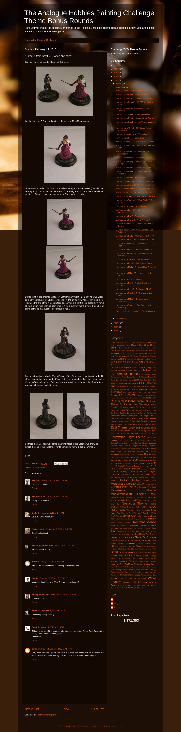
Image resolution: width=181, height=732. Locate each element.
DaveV (146, 418)
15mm (153, 342)
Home (65, 708)
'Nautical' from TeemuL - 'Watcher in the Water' (136, 196)
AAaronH (118, 356)
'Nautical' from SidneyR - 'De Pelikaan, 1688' (135, 185)
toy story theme (149, 564)
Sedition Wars (150, 543)
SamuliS (114, 538)
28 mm (153, 345)
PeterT (113, 516)
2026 (116, 65)
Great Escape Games (118, 449)
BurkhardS (115, 395)
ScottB (141, 540)
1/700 (121, 342)
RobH (127, 531)
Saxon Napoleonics (117, 540)
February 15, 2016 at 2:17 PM (53, 611)
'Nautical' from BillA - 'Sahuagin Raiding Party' (135, 98)
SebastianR (131, 543)
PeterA (139, 513)
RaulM (147, 519)
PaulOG (152, 506)
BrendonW (144, 389)
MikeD (113, 487)
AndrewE (121, 371)
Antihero (147, 370)
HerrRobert (115, 455)
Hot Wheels (124, 457)
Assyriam (148, 374)
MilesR (125, 486)
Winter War (132, 585)
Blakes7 (153, 387)
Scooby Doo (134, 540)
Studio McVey (151, 558)
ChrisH (153, 404)
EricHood (99, 726)
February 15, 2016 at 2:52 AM (59, 529)
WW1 (128, 588)
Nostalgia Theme (134, 503)
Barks (34, 513)
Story (134, 558)
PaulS (114, 509)
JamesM (151, 463)
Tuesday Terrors (133, 567)
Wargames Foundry (149, 572)
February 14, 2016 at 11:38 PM (54, 480)
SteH (121, 556)
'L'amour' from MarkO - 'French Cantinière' (134, 249)
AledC (148, 362)
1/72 (125, 342)
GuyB (119, 451)
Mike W (153, 484)
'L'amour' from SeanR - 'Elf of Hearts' (131, 206)
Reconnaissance (144, 522)
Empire (139, 427)
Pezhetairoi (120, 516)
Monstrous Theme (133, 490)
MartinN (136, 480)
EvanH (134, 433)
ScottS (43, 468)
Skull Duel (122, 549)
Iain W (120, 460)
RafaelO (130, 519)
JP (142, 469)
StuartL (141, 558)
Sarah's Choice (145, 537)
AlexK (153, 362)
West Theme (141, 582)
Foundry (114, 440)
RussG (148, 534)
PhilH (127, 515)
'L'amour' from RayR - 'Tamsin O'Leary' (132, 216)
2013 (116, 331)
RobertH (121, 531)
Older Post (97, 708)
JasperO (129, 466)
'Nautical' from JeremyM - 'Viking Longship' (134, 134)
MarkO (114, 480)
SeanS (121, 543)
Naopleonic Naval (117, 497)
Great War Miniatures (133, 449)
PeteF (113, 513)
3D (155, 350)
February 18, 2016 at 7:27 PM (59, 649)
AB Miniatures (144, 356)
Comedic (124, 410)
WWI (137, 588)
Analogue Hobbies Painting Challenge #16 (138, 368)
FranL (132, 440)
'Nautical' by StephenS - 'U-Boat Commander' (135, 181)
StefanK (114, 556)
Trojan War (115, 567)
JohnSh (127, 469)
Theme (141, 561)
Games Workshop (117, 443)
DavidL (120, 421)
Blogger (118, 726)
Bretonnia (152, 389)
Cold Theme (151, 407)
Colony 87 (114, 410)
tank (127, 561)
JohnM (113, 469)
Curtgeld (146, 416)
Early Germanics (150, 424)
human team (135, 457)
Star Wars (140, 553)
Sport (114, 552)
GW (124, 451)
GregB (145, 448)
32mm (151, 350)
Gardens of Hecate (141, 443)
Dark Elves (124, 418)
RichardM (123, 528)
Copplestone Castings (118, 413)
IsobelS (128, 463)
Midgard (147, 484)
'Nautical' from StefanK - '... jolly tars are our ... (135, 189)
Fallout (142, 434)
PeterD (152, 512)
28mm (114, 347)
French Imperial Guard (148, 440)
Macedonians (115, 477)
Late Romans (137, 475)
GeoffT (120, 446)
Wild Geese (122, 585)
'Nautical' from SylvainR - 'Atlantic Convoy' (134, 192)
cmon (144, 407)
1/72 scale (131, 342)
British (125, 392)
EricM (118, 434)
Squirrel (123, 552)
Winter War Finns (143, 585)
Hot (117, 457)
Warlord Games (118, 579)
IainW (126, 460)
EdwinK (132, 428)
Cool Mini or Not (149, 410)
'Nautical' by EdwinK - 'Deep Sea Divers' (133, 114)
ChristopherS (116, 407)
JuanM (146, 469)
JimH (148, 466)
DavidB (114, 421)
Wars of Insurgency (137, 579)
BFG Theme (147, 383)
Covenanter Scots (133, 413)
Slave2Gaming (132, 549)
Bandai (113, 380)
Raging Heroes (139, 519)
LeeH (147, 474)
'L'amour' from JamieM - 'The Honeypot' (133, 259)
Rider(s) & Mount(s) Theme (139, 528)
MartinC (124, 480)
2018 (116, 73)
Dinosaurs (152, 421)
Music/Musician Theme (128, 494)
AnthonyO (137, 370)
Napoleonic (130, 497)
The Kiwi (36, 480)
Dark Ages (115, 418)
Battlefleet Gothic (146, 380)
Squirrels (131, 553)
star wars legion (150, 553)
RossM (138, 534)
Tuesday (122, 567)
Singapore (147, 546)
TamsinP (36, 611)
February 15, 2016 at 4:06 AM (51, 562)
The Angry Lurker (40, 545)
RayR (153, 518)
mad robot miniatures (129, 477)
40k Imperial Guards (140, 353)
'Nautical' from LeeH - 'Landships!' (130, 138)
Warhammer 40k (116, 575)
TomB (113, 564)
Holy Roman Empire (127, 454)
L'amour (35, 468)
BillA (113, 386)
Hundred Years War (148, 457)
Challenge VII (135, 398)
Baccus (124, 377)
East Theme (119, 427)
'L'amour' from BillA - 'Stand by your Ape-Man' (135, 240)
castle (113, 398)
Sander (35, 578)
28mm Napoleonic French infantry (132, 348)
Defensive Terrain (139, 421)
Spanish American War (147, 549)
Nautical (152, 497)
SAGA (154, 534)
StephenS (129, 555)
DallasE (153, 416)
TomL (122, 564)
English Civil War (137, 431)
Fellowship (118, 437)
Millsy (34, 562)
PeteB (153, 510)
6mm (112, 356)
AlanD (142, 362)
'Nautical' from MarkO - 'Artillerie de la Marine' (135, 142)
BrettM (113, 392)
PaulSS (122, 510)
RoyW (143, 534)
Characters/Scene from (127, 401)
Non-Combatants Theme (147, 500)
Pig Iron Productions (144, 516)
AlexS (113, 365)
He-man (153, 451)
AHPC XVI (118, 362)
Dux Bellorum (139, 424)
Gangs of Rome (129, 443)
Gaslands (152, 443)
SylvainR (114, 561)
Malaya (141, 477)
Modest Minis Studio (149, 487)
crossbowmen (119, 416)
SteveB (138, 556)
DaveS (140, 418)
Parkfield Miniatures (127, 507)
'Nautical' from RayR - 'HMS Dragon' (131, 177)
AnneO (129, 371)
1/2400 (113, 342)
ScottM (148, 540)
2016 (116, 80)
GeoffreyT (114, 446)
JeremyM (137, 466)
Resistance (133, 525)
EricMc (123, 434)
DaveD (133, 418)
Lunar (154, 474)
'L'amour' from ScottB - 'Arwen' (129, 279)
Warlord (143, 575)
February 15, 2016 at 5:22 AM (52, 578)
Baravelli (119, 380)
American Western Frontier (126, 365)
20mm (133, 345)
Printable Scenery (121, 519)
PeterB (145, 513)
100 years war (140, 342)
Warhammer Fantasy (131, 575)
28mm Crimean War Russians (131, 350)
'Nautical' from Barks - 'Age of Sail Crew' (133, 94)
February (120, 87)
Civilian (131, 407)
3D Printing (124, 353)
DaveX (153, 418)
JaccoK (135, 463)
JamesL (142, 463)
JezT (143, 466)
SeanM (113, 543)
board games (124, 389)
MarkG (153, 477)
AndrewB (114, 370)
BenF (128, 384)
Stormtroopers (126, 558)
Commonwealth (135, 410)
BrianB (119, 392)
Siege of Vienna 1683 (127, 546)
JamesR (114, 466)
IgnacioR (146, 460)
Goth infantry (142, 446)
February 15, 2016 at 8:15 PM (51, 627)
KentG (119, 472)
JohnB (153, 466)
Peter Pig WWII (130, 513)
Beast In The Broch (118, 384)
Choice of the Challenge (134, 404)
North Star (115, 504)
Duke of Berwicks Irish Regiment (122, 424)
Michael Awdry (39, 529)
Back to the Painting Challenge (40, 40)
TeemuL (133, 561)
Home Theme (143, 454)
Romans (132, 534)
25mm (146, 345)
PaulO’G (144, 507)
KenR (113, 471)
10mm (148, 342)
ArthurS (141, 374)
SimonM (139, 546)
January (120, 318)
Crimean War (145, 413)
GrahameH (152, 446)
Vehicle (125, 569)
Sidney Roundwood (41, 594)
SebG (140, 543)
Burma (123, 395)
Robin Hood (134, 531)
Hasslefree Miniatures (136, 451)
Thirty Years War (150, 561)
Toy (132, 564)
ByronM (131, 395)
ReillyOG (124, 525)
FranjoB (126, 440)
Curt (141, 416)
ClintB (138, 407)
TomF (117, 564)
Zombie (141, 588)
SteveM (146, 556)
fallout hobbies (150, 434)
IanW (141, 460)
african (148, 359)
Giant (126, 446)
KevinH (140, 472)
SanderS (129, 537)
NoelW (135, 500)
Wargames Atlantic (133, 572)
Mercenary (118, 483)
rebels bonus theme (120, 522)
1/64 (117, 342)
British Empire (142, 392)
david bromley (38, 649)
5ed (154, 353)
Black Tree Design (143, 387)
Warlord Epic (151, 575)
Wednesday (127, 582)
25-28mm (140, 345)
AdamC (122, 359)
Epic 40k (147, 431)
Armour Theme (127, 374)
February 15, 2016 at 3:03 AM (62, 545)
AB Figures (134, 356)
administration (139, 359)
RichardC (115, 528)
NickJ (122, 500)
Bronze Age (152, 392)
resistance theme (148, 525)
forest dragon (151, 437)
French (137, 440)
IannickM (133, 460)
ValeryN (119, 570)
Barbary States (128, 380)
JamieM (121, 466)
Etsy (128, 434)
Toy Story (138, 564)
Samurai (121, 538)
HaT (147, 451)
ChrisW (125, 407)
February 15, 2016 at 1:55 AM (51, 513)
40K (131, 353)
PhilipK (133, 516)
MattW (146, 480)
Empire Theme (123, 431)
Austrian (118, 377)
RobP (142, 531)
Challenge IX (122, 398)
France (120, 440)
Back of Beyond (132, 377)
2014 (116, 327)
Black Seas (120, 387)
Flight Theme (136, 437)
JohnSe (119, 469)
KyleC (153, 471)
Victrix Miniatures (142, 569)
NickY (128, 500)
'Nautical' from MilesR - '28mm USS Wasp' (134, 158)
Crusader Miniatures (131, 416)
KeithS (153, 469)
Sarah (34, 627)
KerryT (133, 471)
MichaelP (140, 484)
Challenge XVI (149, 398)
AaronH (125, 356)
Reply (34, 488)
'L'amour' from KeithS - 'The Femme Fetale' (134, 263)
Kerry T (126, 472)
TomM (127, 564)
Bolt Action (134, 389)
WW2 (133, 588)
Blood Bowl (115, 389)
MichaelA (131, 484)
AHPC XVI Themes (130, 362)
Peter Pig (120, 513)
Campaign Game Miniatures (146, 395)
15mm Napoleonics (118, 345)
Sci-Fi (127, 541)
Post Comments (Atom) (47, 715)
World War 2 (121, 588)
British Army (132, 392)
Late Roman (125, 474)
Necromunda (115, 500)
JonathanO (135, 469)
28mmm (145, 350)
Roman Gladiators (122, 534)
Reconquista (115, 525)
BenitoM (135, 384)
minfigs (138, 487)
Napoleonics (141, 497)
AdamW (130, 359)
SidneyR (115, 546)
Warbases (120, 572)
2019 (116, 69)
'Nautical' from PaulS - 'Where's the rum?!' (134, 167)
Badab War (152, 377)
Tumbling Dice (144, 567)
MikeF (118, 487)
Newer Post (32, 708)
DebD (126, 421)
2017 (116, 77)
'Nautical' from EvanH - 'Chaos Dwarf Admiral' (135, 118)
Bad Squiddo (143, 377)
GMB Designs (133, 446)
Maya (154, 480)
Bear (154, 380)
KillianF (147, 472)
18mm (128, 345)
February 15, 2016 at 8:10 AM (64, 594)
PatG (137, 507)
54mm (150, 353)
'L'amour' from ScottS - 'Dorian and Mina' (133, 289)
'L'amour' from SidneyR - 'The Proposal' (133, 220)
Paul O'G (117, 607)
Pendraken (130, 510)
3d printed (115, 353)
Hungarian (114, 460)
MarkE (147, 477)
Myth (153, 494)
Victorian (132, 569)
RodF (148, 531)
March (119, 84)
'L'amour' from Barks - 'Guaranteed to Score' (135, 236)
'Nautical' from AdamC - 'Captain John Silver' (135, 91)
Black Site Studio (130, 387)
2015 (116, 323)
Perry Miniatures (143, 510)
